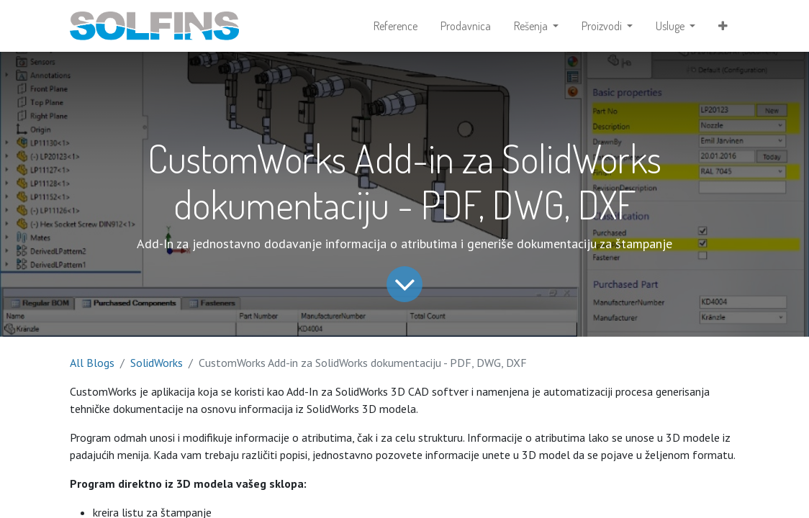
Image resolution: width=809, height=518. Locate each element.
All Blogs (92, 362)
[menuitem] (395, 26)
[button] (723, 26)
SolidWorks (156, 362)
